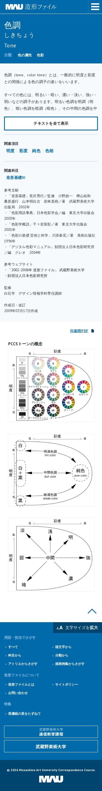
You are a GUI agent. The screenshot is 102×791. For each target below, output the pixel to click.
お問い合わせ (18, 693)
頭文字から (63, 647)
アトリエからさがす (23, 664)
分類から (61, 655)
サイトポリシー (66, 684)
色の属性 (25, 55)
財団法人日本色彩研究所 (27, 275)
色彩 (40, 55)
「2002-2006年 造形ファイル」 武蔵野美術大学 (46, 270)
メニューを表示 (95, 6)
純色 (36, 151)
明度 (10, 151)
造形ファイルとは (21, 684)
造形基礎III (15, 177)
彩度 (23, 151)
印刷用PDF (79, 331)
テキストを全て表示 (51, 123)
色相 (49, 151)
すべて (13, 647)
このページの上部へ (92, 611)
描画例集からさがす (70, 664)
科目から (14, 655)
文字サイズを (81, 627)
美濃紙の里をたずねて (24, 713)
